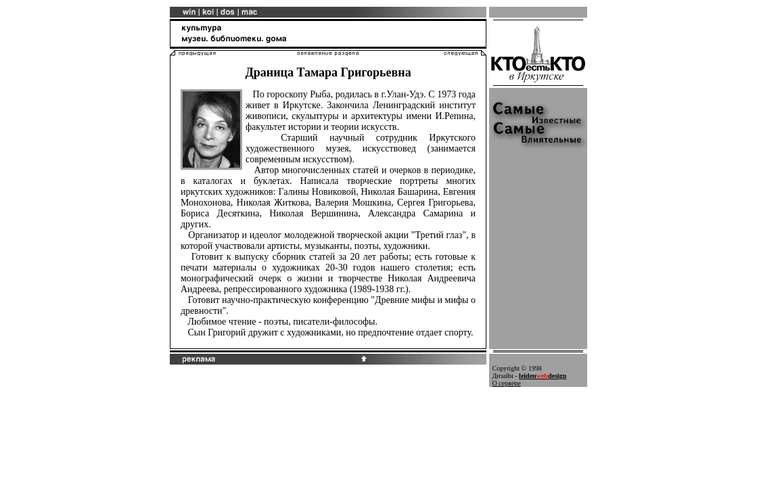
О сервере (506, 383)
